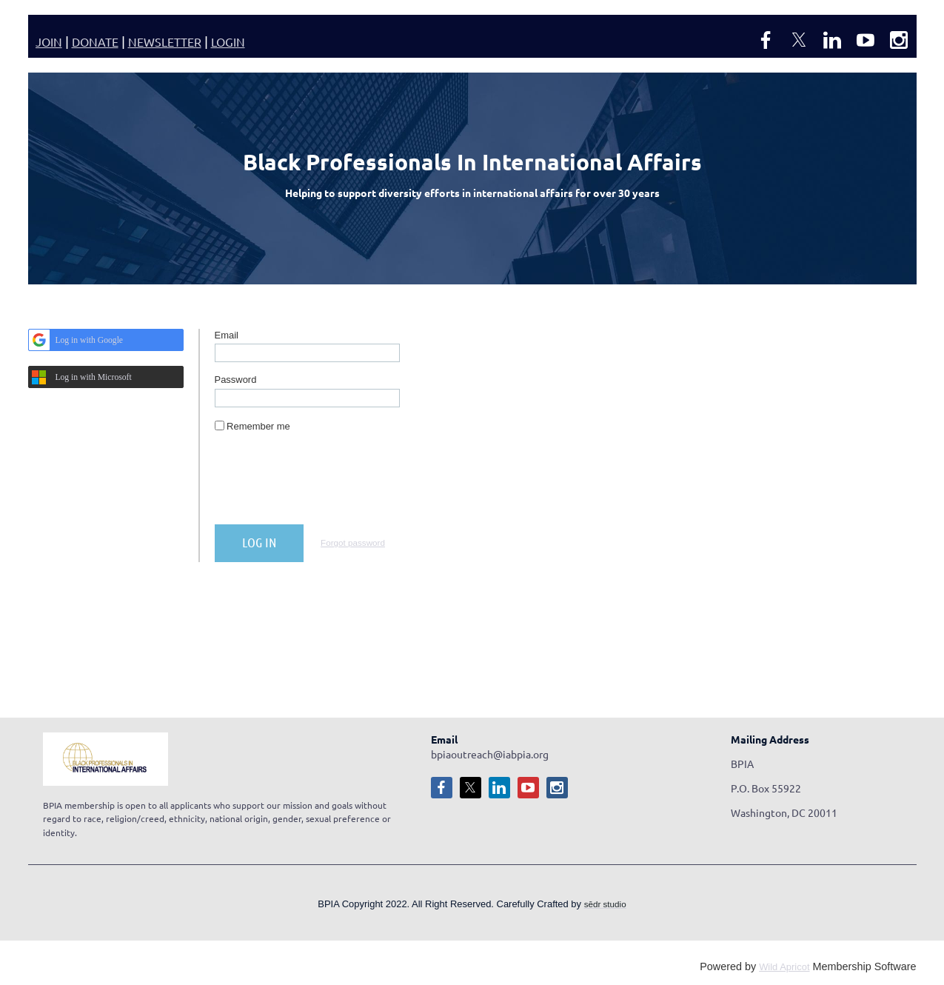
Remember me (258, 426)
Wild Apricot (784, 966)
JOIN (49, 41)
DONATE (95, 41)
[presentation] (327, 484)
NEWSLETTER (164, 41)
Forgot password (353, 542)
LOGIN (228, 41)
